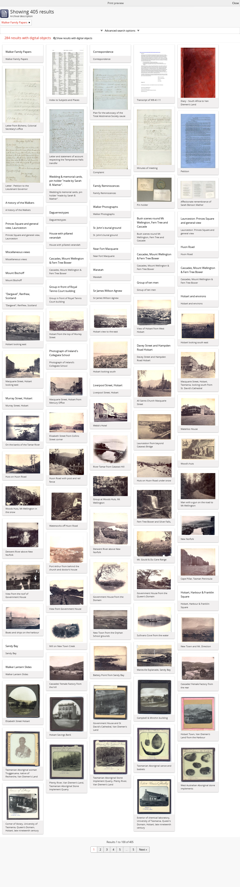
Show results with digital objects (72, 38)
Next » (143, 849)
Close (235, 3)
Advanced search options (120, 30)
